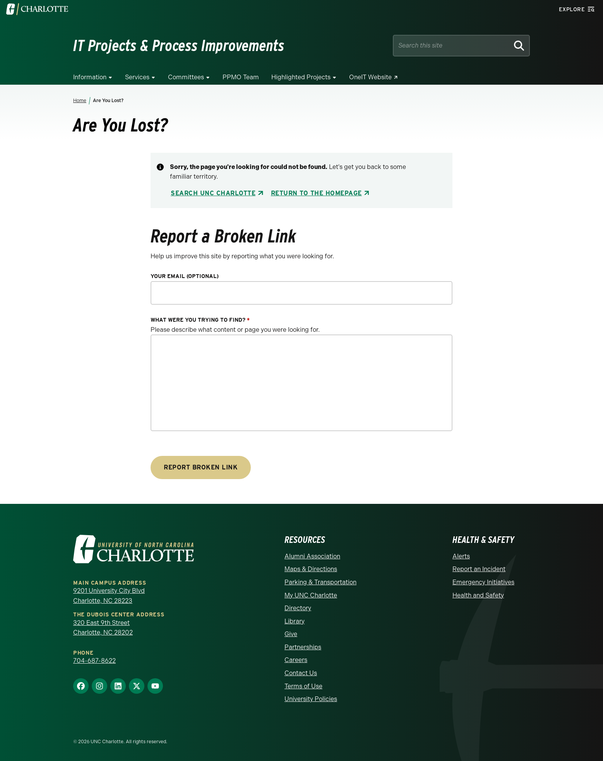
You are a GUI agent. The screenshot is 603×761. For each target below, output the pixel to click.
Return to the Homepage (316, 193)
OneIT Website (370, 77)
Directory (297, 608)
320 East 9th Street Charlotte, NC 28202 (103, 627)
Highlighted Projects (301, 77)
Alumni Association (312, 556)
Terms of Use (303, 686)
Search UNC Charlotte (213, 193)
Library (294, 621)
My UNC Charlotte (310, 595)
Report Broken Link (201, 467)
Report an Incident (478, 569)
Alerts (461, 556)
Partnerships (302, 647)
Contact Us (300, 673)
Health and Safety (478, 595)
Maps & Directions (310, 569)
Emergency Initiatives (483, 582)
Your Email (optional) (185, 276)
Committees (186, 77)
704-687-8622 (94, 660)
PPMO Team (241, 77)
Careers (295, 660)
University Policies (310, 699)
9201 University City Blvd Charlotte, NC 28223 (109, 595)
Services (137, 77)
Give (290, 634)
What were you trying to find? (200, 320)
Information (89, 77)
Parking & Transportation (320, 582)
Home (79, 100)
